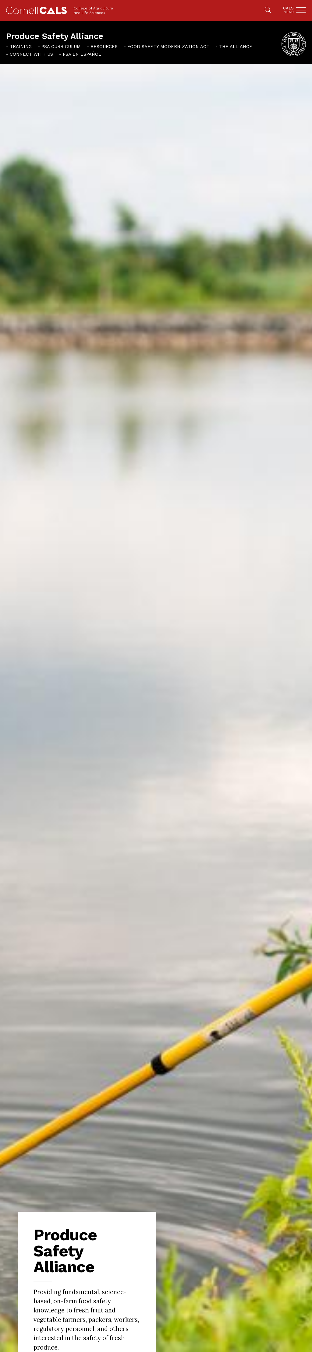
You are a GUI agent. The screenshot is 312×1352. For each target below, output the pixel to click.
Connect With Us (31, 54)
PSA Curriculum (61, 46)
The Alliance (235, 46)
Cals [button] (288, 10)
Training (21, 46)
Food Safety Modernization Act (168, 46)
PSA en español (82, 54)
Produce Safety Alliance (54, 36)
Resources (104, 46)
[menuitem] (19, 47)
